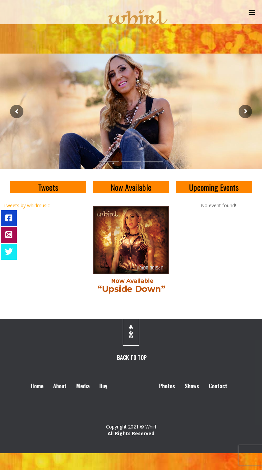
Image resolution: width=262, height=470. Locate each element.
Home (37, 386)
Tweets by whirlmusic (26, 205)
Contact (218, 386)
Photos (167, 386)
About (60, 386)
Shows (192, 386)
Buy (103, 386)
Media (83, 386)
